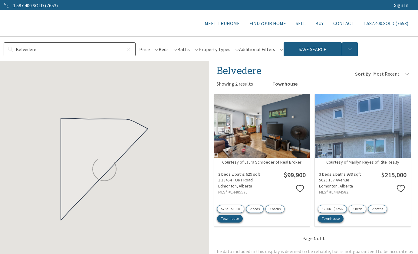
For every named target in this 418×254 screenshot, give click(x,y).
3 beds (357, 209)
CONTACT (343, 23)
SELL (301, 23)
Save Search (313, 49)
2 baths (275, 209)
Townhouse (230, 218)
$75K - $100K (230, 209)
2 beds (255, 209)
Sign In (401, 5)
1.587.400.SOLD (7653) (386, 23)
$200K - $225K (332, 209)
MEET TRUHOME (222, 23)
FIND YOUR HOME (267, 23)
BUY (319, 23)
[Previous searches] (350, 49)
